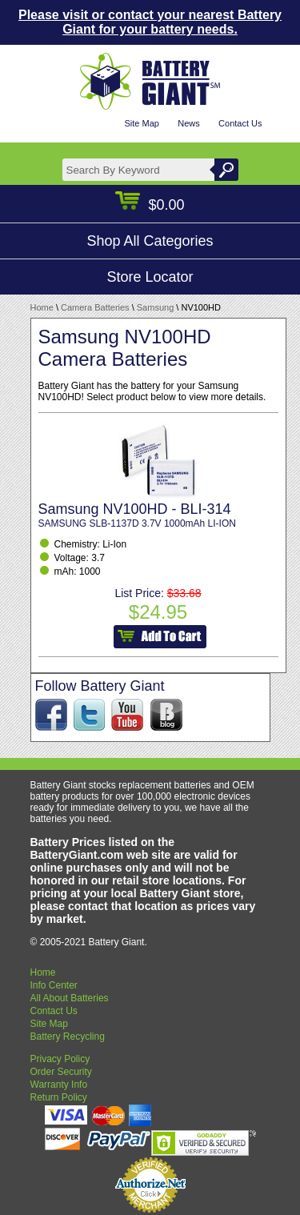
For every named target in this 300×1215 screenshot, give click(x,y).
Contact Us (240, 123)
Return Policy (58, 1097)
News (189, 123)
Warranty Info (59, 1084)
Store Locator (149, 277)
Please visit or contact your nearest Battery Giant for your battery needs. (150, 22)
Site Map (141, 123)
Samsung (155, 307)
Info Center (54, 985)
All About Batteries (69, 998)
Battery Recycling (67, 1036)
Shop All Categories (149, 241)
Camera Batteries (95, 307)
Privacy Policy (60, 1059)
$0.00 (149, 205)
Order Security (61, 1071)
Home (42, 307)
